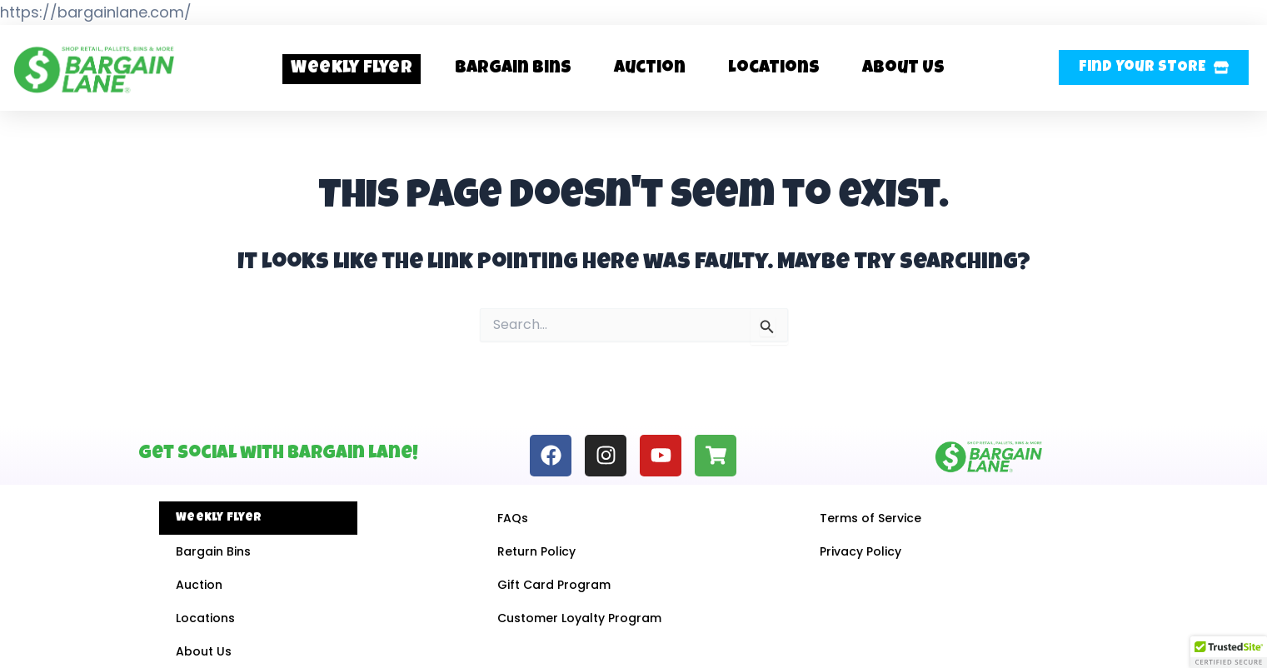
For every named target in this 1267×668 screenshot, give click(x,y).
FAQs (512, 518)
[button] (1154, 67)
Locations (774, 68)
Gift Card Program (554, 584)
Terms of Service (870, 518)
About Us (903, 68)
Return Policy (536, 551)
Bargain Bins (513, 68)
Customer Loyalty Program (579, 618)
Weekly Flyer (351, 68)
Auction (650, 68)
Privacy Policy (860, 551)
